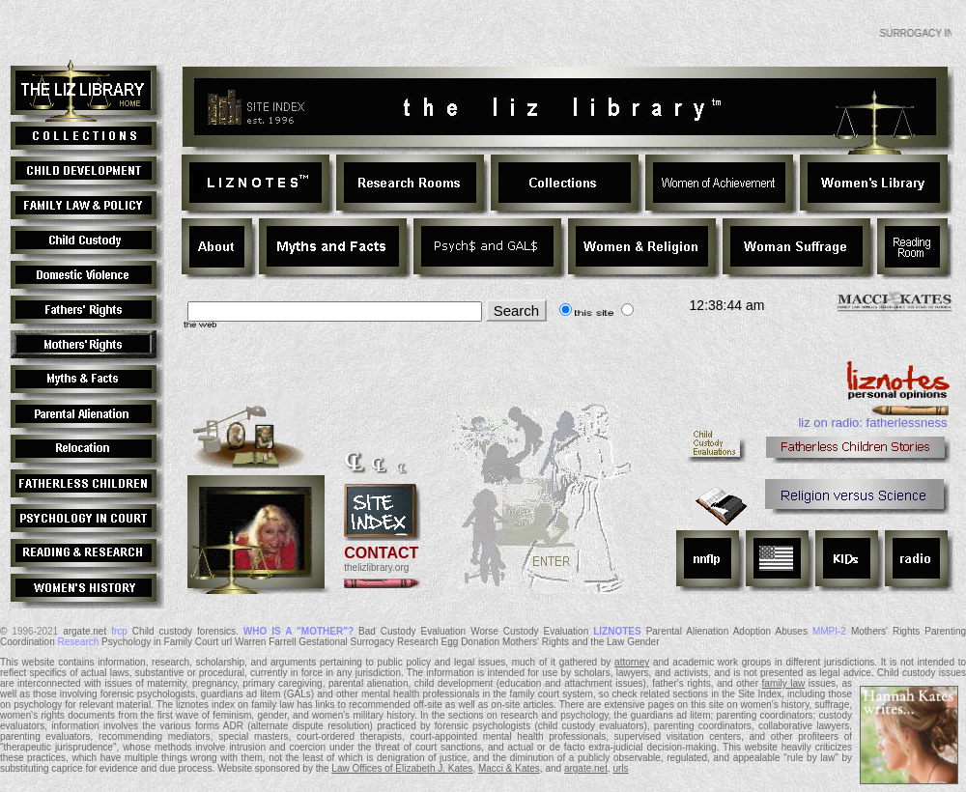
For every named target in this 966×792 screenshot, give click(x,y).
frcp (119, 631)
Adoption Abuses (770, 631)
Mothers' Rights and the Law (563, 641)
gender (272, 715)
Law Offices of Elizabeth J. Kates (401, 768)
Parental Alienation (687, 631)
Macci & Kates (509, 768)
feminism (232, 715)
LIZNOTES (616, 631)
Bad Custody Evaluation (412, 631)
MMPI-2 (829, 631)
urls (621, 768)
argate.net (84, 631)
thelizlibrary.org (376, 567)
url (226, 641)
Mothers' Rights (885, 631)
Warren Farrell (266, 641)
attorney (631, 662)
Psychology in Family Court (159, 641)
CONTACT (381, 553)
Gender (643, 641)
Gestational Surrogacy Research (368, 641)
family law (784, 683)
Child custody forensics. (185, 631)
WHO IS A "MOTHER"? (298, 631)
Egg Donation (470, 641)
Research (78, 641)
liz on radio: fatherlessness (872, 422)
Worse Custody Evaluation (529, 631)
